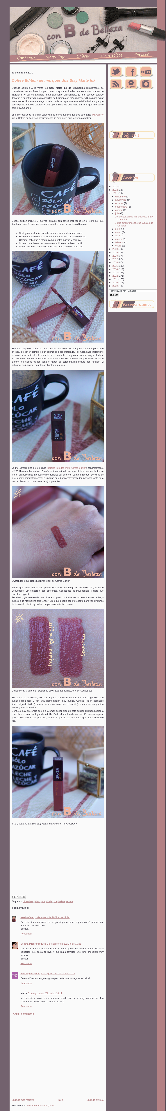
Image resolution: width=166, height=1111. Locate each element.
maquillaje (46, 901)
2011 (116, 279)
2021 (116, 193)
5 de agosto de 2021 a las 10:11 (45, 993)
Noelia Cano (27, 917)
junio (118, 229)
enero (118, 245)
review (69, 901)
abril (117, 235)
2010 (116, 282)
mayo (118, 232)
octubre (119, 203)
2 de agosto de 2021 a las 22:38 (58, 973)
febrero (119, 242)
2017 (116, 259)
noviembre (121, 200)
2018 (116, 255)
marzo (119, 239)
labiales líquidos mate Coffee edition (66, 468)
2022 (116, 189)
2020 (116, 249)
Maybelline (97, 114)
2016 (116, 262)
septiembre (121, 206)
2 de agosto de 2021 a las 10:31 (64, 943)
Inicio (60, 1100)
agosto (119, 210)
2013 (116, 272)
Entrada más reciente (23, 1100)
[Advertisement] (44, 864)
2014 (116, 269)
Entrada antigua (95, 1100)
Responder (26, 933)
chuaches (28, 901)
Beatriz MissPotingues (33, 943)
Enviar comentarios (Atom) (41, 1105)
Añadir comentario (23, 1013)
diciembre (120, 196)
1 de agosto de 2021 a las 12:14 (52, 917)
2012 (116, 275)
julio (117, 213)
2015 (116, 265)
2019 (116, 252)
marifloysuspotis (30, 973)
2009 (116, 285)
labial (37, 901)
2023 (116, 186)
